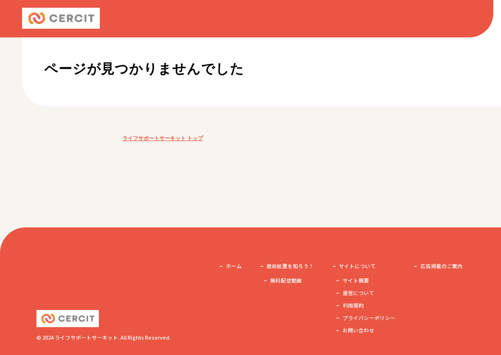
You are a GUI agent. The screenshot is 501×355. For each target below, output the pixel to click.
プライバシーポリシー (369, 317)
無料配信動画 (286, 280)
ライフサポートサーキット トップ (162, 138)
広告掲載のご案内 (441, 266)
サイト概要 (356, 280)
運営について (358, 292)
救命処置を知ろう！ (290, 266)
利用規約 (353, 305)
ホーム (234, 266)
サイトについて (357, 266)
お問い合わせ (358, 330)
